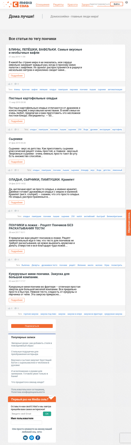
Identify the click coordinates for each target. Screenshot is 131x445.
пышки (93, 89)
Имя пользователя (22, 418)
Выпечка (26, 265)
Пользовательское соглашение (27, 389)
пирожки (74, 89)
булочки (26, 89)
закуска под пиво (48, 314)
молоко (99, 265)
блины (17, 89)
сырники (102, 89)
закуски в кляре (74, 314)
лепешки (43, 89)
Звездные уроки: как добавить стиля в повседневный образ (31, 344)
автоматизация (115, 89)
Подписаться (32, 325)
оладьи (53, 89)
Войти (116, 4)
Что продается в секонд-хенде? (27, 382)
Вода (86, 129)
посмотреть (116, 265)
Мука (106, 265)
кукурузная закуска (113, 314)
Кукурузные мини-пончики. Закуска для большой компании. (39, 275)
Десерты (35, 265)
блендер (85, 170)
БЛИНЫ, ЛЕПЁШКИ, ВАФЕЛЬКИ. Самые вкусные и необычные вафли (45, 51)
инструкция (105, 129)
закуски (61, 314)
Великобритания (114, 216)
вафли (35, 89)
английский (89, 216)
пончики (84, 89)
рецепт (72, 265)
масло (90, 265)
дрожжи (94, 129)
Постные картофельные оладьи (33, 98)
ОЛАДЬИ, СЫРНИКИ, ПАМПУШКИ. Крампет (41, 179)
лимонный (117, 170)
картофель (117, 129)
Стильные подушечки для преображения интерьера (24, 353)
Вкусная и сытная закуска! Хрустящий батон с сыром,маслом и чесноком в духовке (31, 362)
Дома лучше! (21, 16)
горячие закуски (30, 314)
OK (47, 414)
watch (79, 216)
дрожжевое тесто (49, 265)
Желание (81, 265)
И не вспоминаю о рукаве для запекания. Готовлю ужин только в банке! (29, 374)
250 (79, 129)
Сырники (15, 138)
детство (107, 170)
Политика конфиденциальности (28, 391)
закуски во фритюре (93, 314)
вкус (93, 170)
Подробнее (17, 75)
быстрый (101, 216)
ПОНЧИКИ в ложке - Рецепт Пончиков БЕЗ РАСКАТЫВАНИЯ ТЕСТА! (41, 226)
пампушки (63, 89)
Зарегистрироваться (99, 4)
